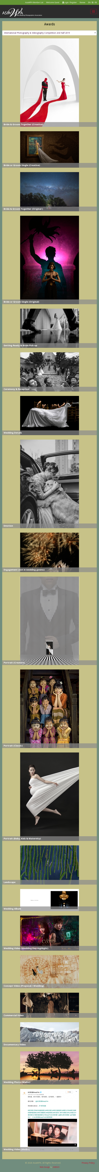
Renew (82, 2)
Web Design (45, 1167)
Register (73, 2)
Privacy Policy (88, 1162)
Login (66, 2)
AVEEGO (56, 1167)
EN (89, 2)
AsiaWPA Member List (34, 2)
